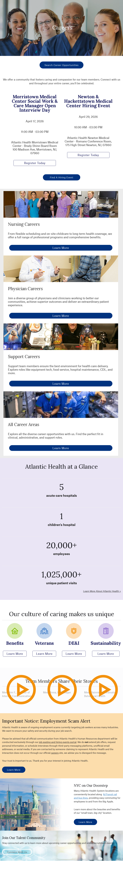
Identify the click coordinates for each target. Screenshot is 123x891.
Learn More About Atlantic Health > (102, 591)
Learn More (61, 247)
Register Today (34, 163)
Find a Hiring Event (61, 177)
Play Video (26, 702)
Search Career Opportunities (61, 65)
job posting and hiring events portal (57, 742)
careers (55, 752)
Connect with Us (17, 852)
